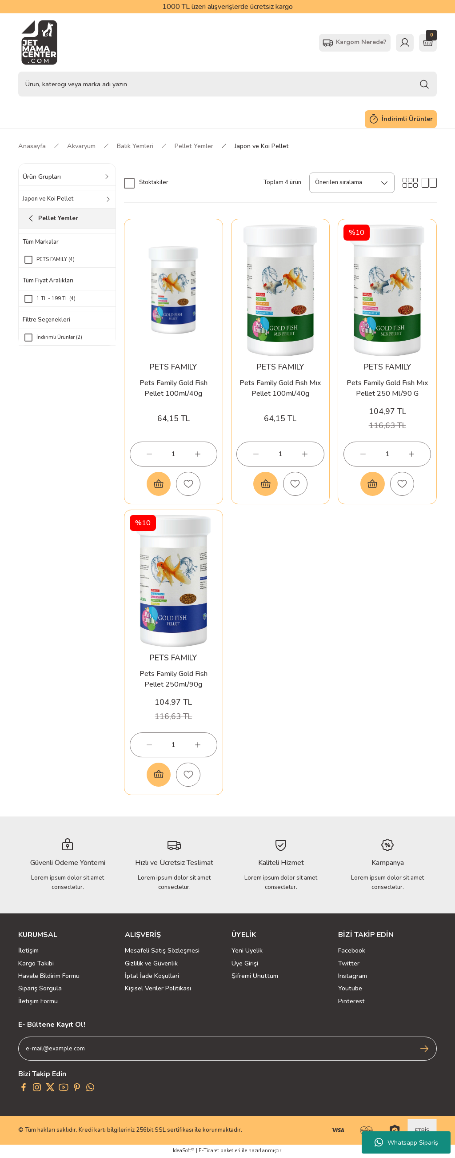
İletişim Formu (38, 1001)
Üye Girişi (244, 964)
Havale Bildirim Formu (49, 976)
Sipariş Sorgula (40, 989)
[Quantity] (173, 453)
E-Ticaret (209, 1151)
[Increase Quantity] (197, 453)
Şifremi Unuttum (254, 976)
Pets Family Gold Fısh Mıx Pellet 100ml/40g (280, 388)
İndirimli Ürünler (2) (59, 337)
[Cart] (428, 43)
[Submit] (424, 1050)
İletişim (28, 951)
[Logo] (39, 42)
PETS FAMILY (173, 366)
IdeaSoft (183, 1151)
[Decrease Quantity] (149, 453)
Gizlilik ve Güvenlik (151, 964)
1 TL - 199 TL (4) (56, 298)
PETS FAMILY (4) (55, 259)
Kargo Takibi (36, 964)
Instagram (352, 976)
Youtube (350, 989)
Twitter (348, 964)
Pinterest (351, 1001)
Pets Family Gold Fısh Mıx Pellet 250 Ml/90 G (387, 388)
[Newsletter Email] (227, 1050)
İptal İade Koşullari (152, 976)
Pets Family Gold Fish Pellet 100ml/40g (174, 388)
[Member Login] (405, 43)
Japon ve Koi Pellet (262, 145)
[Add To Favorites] (188, 483)
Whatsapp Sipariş (406, 1142)
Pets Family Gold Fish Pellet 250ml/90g (174, 679)
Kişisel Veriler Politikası (158, 989)
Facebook (351, 951)
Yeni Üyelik (247, 951)
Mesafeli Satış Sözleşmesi (162, 951)
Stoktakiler (153, 182)
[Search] (227, 84)
